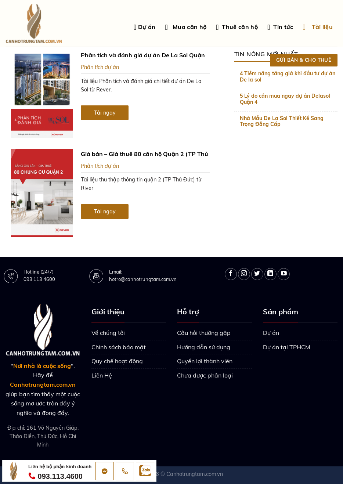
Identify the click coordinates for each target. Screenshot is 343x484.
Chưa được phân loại (205, 375)
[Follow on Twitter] (257, 274)
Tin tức (280, 27)
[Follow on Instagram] (244, 274)
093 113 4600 (39, 279)
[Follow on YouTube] (284, 274)
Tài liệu (318, 27)
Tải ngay (105, 112)
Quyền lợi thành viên (204, 361)
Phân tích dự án (100, 67)
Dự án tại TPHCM (286, 347)
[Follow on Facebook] (231, 274)
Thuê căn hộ (237, 27)
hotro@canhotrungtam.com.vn (143, 279)
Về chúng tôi (108, 332)
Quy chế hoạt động (117, 361)
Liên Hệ (101, 375)
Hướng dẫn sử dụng (203, 347)
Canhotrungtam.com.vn (194, 474)
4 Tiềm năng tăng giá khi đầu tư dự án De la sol (287, 77)
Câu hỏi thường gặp (204, 332)
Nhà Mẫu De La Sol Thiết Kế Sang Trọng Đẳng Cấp (282, 121)
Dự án (145, 27)
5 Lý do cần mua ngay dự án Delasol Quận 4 (285, 99)
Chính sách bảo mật (118, 347)
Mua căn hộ (185, 27)
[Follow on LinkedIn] (270, 274)
